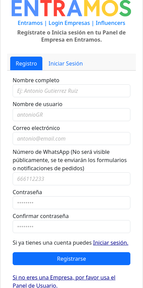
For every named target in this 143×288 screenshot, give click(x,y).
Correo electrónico (36, 128)
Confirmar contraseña (41, 216)
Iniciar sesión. (110, 242)
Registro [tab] (26, 63)
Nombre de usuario (37, 104)
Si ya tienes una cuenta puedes (70, 242)
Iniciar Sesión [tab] (65, 63)
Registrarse (71, 258)
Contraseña (27, 192)
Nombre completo (36, 80)
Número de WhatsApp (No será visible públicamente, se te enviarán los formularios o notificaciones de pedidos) (70, 160)
